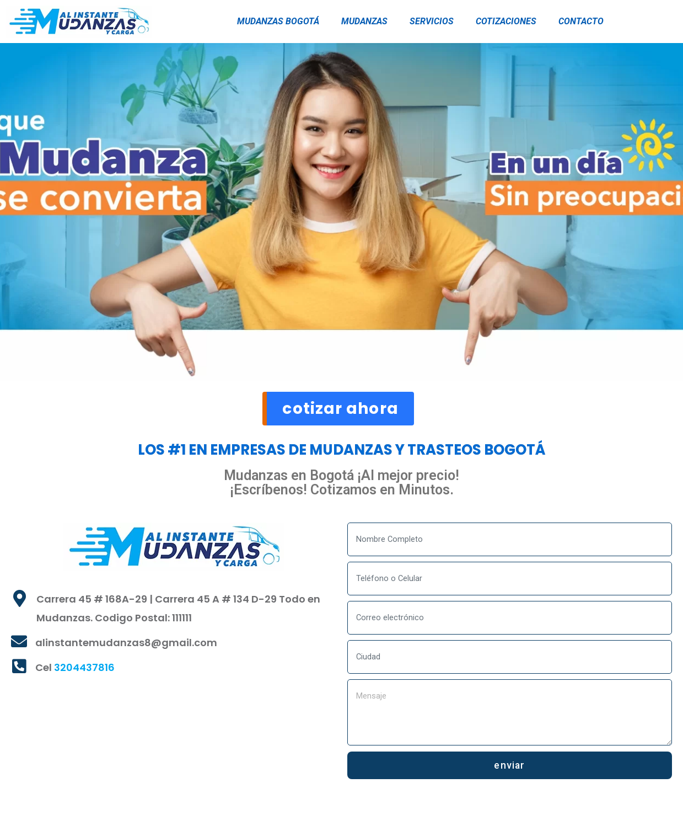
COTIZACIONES (506, 21)
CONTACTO (581, 21)
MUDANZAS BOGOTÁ (278, 21)
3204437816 (84, 671)
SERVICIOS (432, 21)
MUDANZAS (364, 21)
